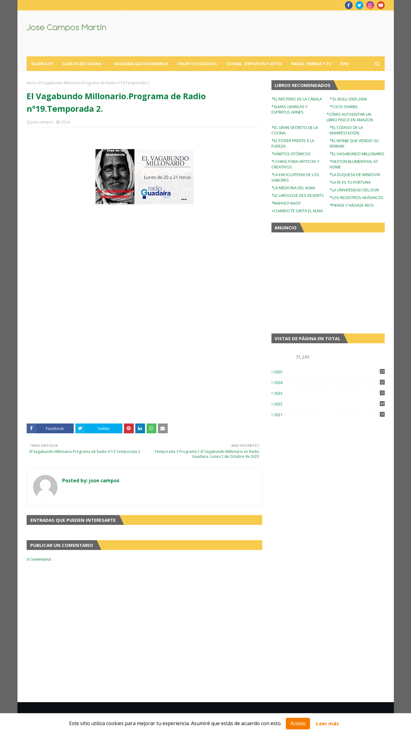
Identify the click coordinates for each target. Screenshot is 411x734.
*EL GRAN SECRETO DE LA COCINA (294, 130)
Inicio (31, 82)
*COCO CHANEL (344, 106)
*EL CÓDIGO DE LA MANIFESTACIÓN (346, 130)
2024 (329, 382)
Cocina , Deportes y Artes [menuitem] (254, 63)
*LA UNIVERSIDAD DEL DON (354, 190)
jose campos (42, 122)
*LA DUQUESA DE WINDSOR (355, 174)
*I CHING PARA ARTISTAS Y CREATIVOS (295, 164)
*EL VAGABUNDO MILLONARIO (357, 153)
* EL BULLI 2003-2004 (348, 99)
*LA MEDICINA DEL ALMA (293, 187)
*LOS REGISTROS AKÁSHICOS (356, 197)
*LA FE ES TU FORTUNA (350, 182)
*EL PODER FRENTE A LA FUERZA (292, 143)
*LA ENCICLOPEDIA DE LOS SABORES (295, 177)
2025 (329, 372)
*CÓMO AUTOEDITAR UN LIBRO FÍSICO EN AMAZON (350, 116)
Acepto (298, 723)
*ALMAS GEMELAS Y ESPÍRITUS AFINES (289, 109)
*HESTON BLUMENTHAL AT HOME (354, 164)
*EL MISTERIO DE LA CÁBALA (296, 99)
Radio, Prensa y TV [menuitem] (311, 63)
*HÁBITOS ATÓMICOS (291, 153)
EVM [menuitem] (344, 63)
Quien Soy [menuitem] (42, 63)
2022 (329, 404)
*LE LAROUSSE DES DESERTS (297, 195)
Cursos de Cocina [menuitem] (81, 63)
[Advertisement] (144, 374)
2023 (329, 393)
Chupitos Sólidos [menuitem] (197, 63)
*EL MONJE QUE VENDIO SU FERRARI (354, 143)
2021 (329, 414)
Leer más (327, 723)
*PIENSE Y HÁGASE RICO (352, 205)
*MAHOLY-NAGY (286, 203)
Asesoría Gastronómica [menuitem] (141, 63)
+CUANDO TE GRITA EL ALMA (297, 210)
